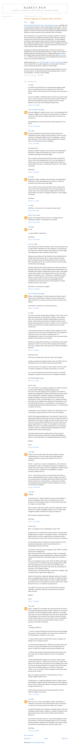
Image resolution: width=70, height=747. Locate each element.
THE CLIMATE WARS (34, 109)
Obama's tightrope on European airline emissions (43, 19)
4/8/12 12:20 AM (34, 126)
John (29, 177)
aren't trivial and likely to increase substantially (49, 62)
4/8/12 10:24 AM (34, 239)
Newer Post (27, 738)
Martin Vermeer (32, 215)
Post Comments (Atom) (38, 742)
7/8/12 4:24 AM (33, 730)
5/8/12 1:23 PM (33, 601)
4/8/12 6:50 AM (33, 210)
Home (46, 738)
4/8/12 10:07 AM (34, 222)
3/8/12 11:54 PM (33, 105)
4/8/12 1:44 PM (33, 350)
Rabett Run (35, 7)
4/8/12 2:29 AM (33, 172)
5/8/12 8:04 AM (33, 447)
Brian (29, 131)
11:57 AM (40, 75)
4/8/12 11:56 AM (34, 289)
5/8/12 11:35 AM (34, 521)
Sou (29, 85)
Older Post (65, 738)
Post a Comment (28, 735)
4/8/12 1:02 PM (33, 308)
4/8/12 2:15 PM (33, 380)
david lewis (31, 244)
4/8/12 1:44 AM (33, 143)
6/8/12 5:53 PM (33, 694)
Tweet (25, 22)
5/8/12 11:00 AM (34, 487)
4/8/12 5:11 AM (33, 201)
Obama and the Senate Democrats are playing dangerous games (41, 25)
